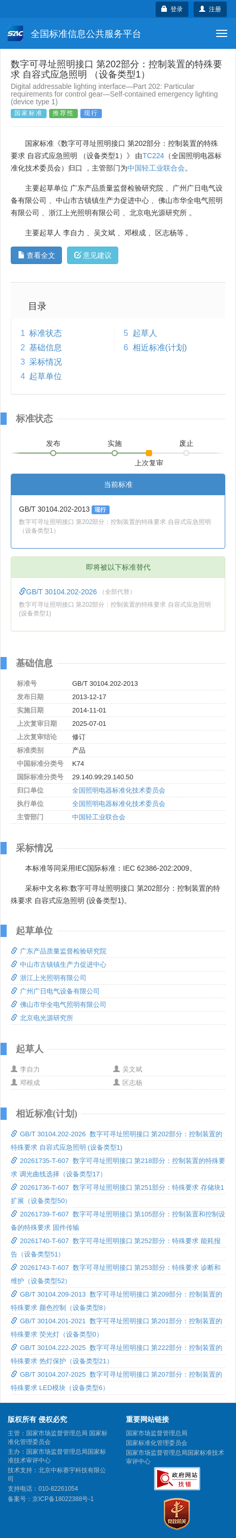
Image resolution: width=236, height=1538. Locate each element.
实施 (115, 443)
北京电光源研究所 (42, 1018)
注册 (210, 9)
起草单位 (45, 376)
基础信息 (45, 347)
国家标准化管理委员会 (156, 1443)
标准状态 (45, 333)
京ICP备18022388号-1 (63, 1499)
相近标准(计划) (160, 347)
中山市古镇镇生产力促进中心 (58, 964)
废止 (186, 443)
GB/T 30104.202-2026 (59, 592)
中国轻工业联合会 (156, 168)
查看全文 (36, 255)
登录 (172, 9)
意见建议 (93, 255)
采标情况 (45, 362)
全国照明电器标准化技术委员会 (118, 790)
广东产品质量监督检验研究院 (58, 951)
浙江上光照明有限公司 (49, 978)
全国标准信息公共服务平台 (74, 33)
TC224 (153, 156)
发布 (53, 443)
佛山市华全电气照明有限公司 (58, 1004)
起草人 (145, 333)
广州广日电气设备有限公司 (55, 991)
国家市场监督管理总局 (156, 1433)
